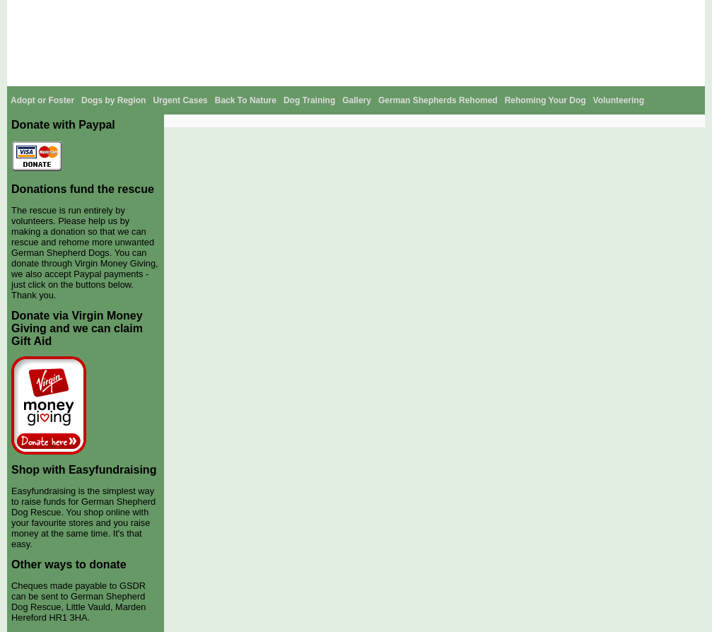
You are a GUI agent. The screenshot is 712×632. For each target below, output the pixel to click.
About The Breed (344, 9)
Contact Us (678, 9)
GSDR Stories (621, 9)
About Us (285, 9)
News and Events (494, 9)
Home (247, 9)
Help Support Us (418, 9)
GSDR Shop (560, 9)
